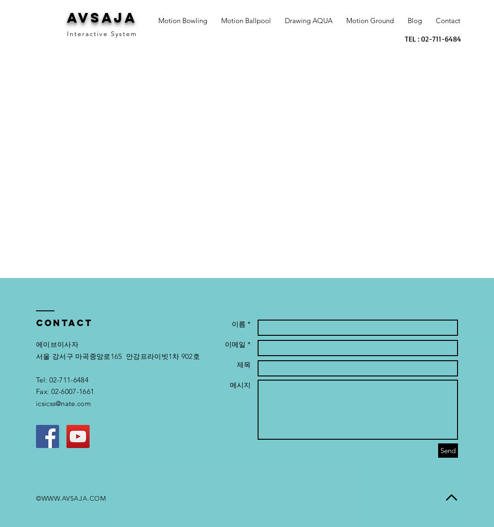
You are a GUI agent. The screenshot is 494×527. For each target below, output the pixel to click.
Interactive (87, 34)
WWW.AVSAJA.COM (74, 498)
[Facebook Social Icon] (47, 436)
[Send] (448, 450)
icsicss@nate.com (63, 403)
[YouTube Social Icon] (78, 436)
